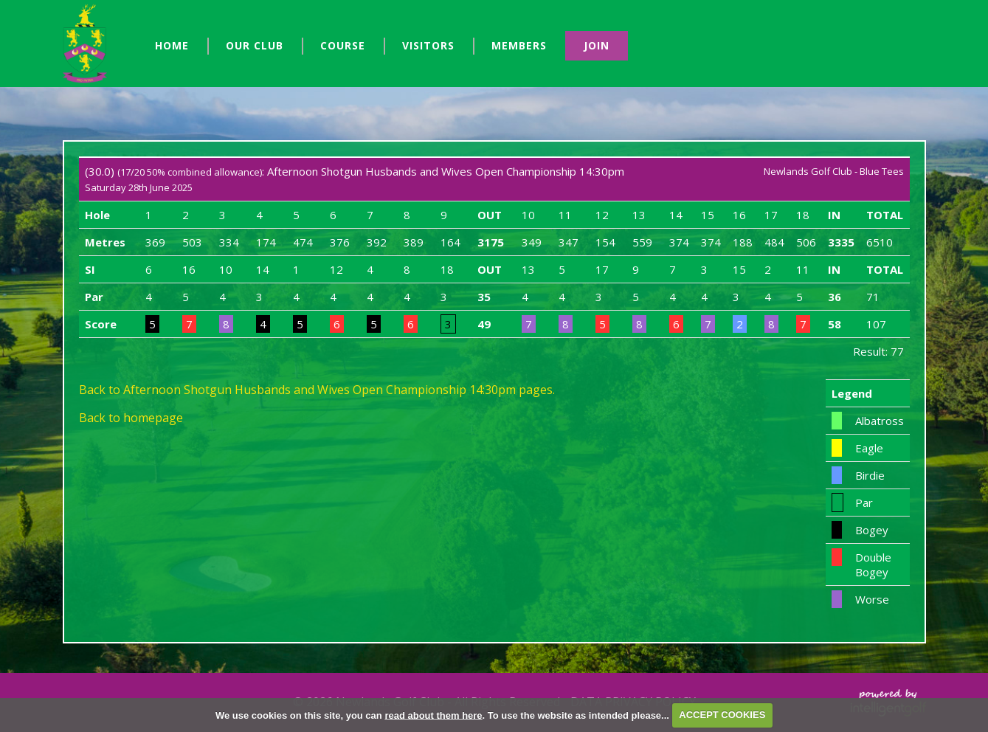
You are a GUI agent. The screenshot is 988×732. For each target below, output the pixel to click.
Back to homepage (131, 418)
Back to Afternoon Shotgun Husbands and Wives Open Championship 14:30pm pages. (317, 389)
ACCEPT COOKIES (722, 714)
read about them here (433, 714)
